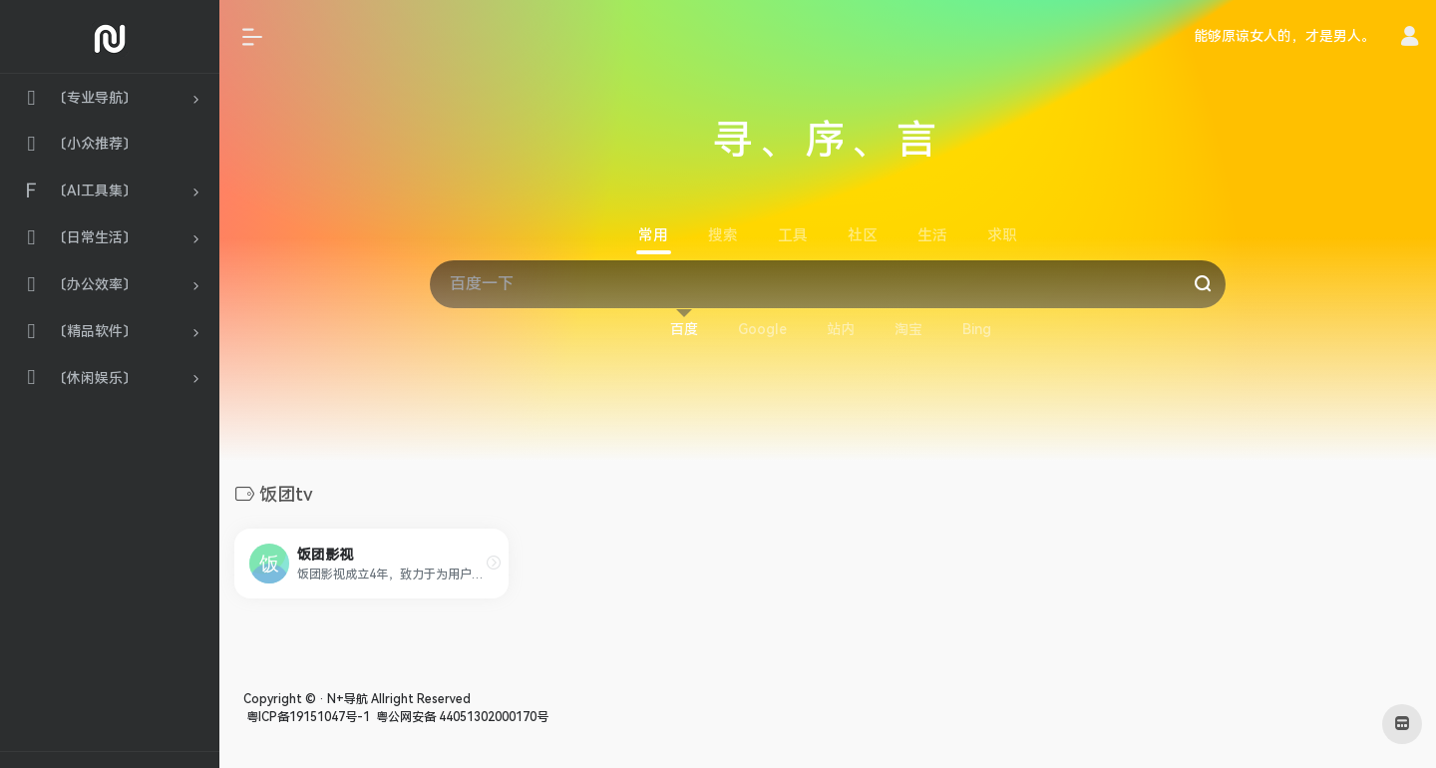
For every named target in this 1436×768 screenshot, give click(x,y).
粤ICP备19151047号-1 (306, 717)
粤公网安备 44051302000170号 (460, 717)
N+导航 (347, 699)
